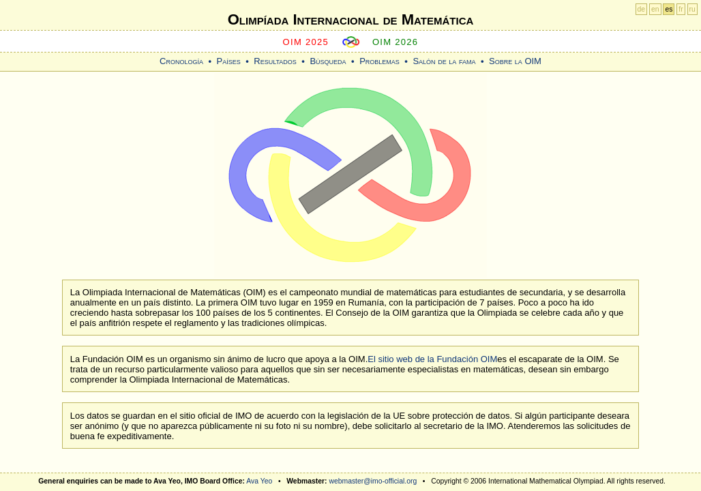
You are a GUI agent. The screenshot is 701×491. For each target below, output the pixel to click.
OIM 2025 (306, 42)
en (655, 9)
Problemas (379, 61)
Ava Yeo (259, 481)
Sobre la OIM (515, 61)
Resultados (275, 61)
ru (692, 9)
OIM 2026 (395, 42)
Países (229, 61)
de (642, 9)
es (668, 9)
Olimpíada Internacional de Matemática (351, 19)
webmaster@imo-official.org (373, 481)
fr (680, 9)
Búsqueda (328, 61)
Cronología (181, 61)
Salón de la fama (444, 61)
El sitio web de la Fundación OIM (432, 359)
